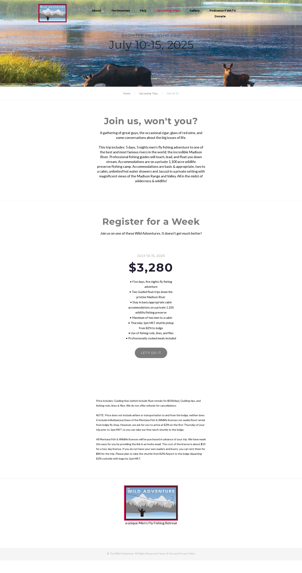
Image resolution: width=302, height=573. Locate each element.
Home (126, 93)
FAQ (144, 10)
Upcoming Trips (168, 10)
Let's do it (151, 364)
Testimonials (121, 10)
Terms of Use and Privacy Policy (176, 566)
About (97, 10)
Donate (220, 16)
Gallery (195, 10)
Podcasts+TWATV (223, 10)
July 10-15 (173, 93)
